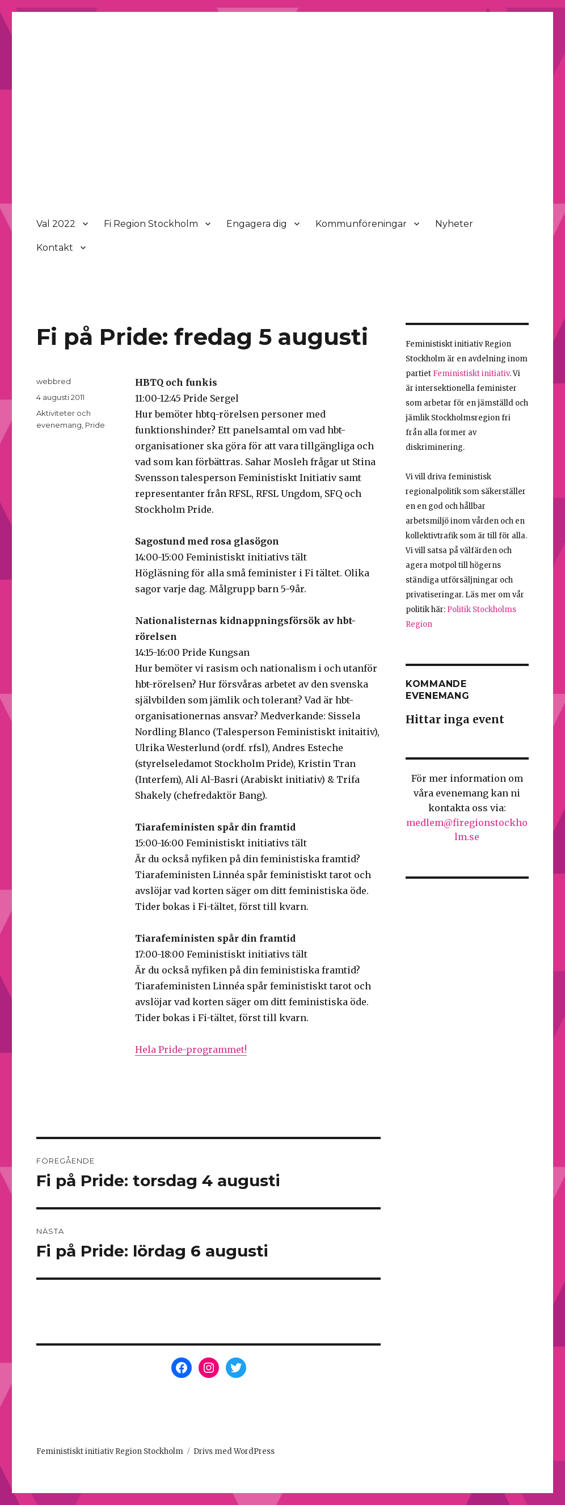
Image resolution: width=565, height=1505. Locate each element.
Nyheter (454, 223)
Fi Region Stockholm (151, 223)
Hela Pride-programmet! (191, 1049)
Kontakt (54, 247)
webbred (53, 381)
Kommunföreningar (361, 223)
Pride (95, 424)
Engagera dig (256, 223)
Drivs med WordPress (234, 1451)
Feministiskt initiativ (471, 373)
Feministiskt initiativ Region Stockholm (109, 1451)
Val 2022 (55, 223)
